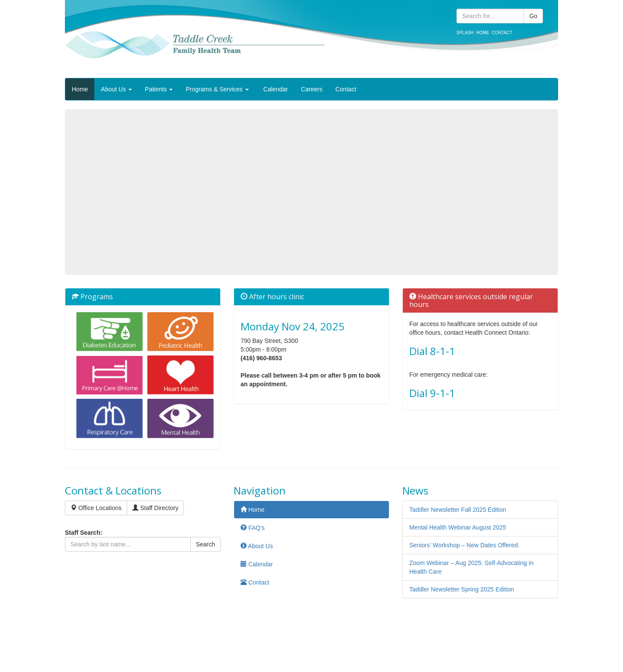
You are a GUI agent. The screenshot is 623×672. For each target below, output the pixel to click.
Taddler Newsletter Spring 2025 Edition (461, 589)
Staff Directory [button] (155, 507)
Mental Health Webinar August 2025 (457, 527)
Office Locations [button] (96, 507)
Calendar (275, 89)
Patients (159, 89)
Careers (311, 89)
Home (482, 32)
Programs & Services (217, 89)
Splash (464, 32)
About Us (116, 89)
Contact (501, 32)
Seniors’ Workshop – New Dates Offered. (464, 545)
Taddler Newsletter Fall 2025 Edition (457, 509)
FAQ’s (253, 527)
